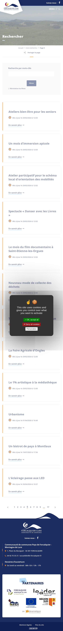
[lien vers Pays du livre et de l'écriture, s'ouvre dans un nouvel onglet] (31, 611)
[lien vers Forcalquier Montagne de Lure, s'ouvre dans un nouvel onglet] (17, 591)
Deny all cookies (31, 324)
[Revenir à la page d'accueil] (11, 9)
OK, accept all (31, 320)
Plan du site (39, 625)
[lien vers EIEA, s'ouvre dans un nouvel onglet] (13, 601)
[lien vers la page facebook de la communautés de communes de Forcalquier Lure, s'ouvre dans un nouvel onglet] (59, 3)
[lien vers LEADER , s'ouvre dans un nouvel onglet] (44, 591)
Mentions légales (25, 625)
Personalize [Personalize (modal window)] (32, 329)
